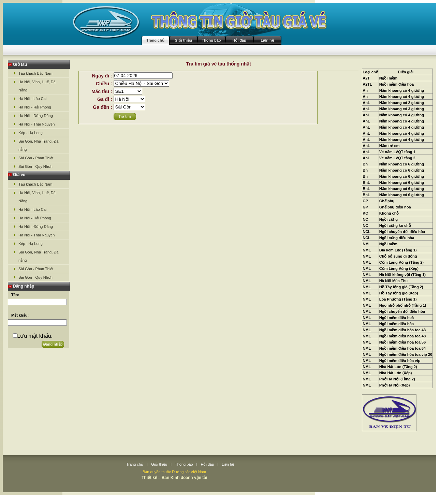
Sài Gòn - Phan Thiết (35, 158)
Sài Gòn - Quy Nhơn (35, 166)
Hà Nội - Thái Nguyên (36, 124)
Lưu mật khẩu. (35, 336)
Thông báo (211, 40)
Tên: (15, 295)
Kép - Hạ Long (30, 133)
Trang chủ (155, 40)
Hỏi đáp (239, 40)
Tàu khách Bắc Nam (35, 73)
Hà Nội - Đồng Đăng (35, 116)
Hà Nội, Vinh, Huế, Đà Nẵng (37, 86)
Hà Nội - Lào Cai (32, 99)
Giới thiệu (183, 40)
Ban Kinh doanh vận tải (184, 477)
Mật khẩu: (20, 315)
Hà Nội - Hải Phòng (34, 107)
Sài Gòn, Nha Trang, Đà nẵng (38, 145)
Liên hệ (267, 40)
